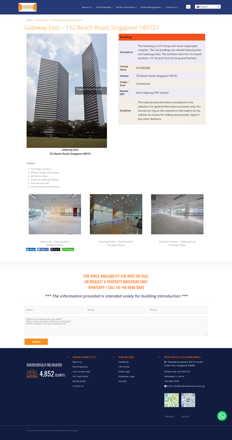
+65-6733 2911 (183, 371)
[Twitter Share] (55, 249)
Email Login (124, 371)
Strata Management (150, 7)
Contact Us (171, 7)
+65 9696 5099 (171, 381)
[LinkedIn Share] (31, 249)
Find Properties (103, 7)
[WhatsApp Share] (68, 249)
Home (30, 20)
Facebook (123, 362)
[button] (222, 419)
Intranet (122, 381)
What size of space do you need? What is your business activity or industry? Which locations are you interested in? (116, 326)
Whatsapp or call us (174, 376)
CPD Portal (123, 366)
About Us (86, 7)
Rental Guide (79, 381)
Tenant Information (125, 7)
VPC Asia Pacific (80, 376)
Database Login (126, 376)
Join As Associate (81, 371)
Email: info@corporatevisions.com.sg (185, 386)
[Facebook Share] (43, 249)
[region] (116, 305)
